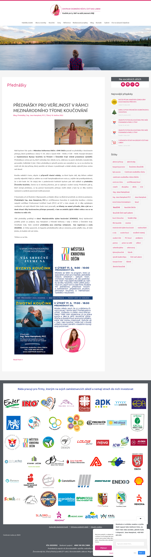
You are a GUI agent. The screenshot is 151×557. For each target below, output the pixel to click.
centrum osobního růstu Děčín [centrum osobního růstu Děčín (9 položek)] (126, 177)
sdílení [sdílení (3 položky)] (138, 243)
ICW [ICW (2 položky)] (141, 187)
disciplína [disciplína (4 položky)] (125, 187)
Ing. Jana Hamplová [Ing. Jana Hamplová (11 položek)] (121, 192)
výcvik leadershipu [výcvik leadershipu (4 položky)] (119, 257)
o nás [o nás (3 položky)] (114, 233)
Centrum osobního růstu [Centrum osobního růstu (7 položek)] (135, 172)
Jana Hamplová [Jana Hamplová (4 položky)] (140, 197)
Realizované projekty (80, 23)
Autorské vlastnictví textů (58, 527)
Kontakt (99, 23)
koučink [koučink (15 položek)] (116, 207)
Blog (92, 23)
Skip (135, 553)
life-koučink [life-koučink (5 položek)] (117, 223)
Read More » (18, 359)
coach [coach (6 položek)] (115, 187)
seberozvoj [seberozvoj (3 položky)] (131, 247)
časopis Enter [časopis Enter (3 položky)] (117, 262)
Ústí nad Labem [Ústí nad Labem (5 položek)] (136, 257)
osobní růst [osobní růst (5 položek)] (117, 238)
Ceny (59, 23)
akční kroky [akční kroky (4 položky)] (131, 162)
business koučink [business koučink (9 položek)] (136, 167)
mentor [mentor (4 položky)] (128, 223)
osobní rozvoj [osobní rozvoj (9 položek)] (139, 232)
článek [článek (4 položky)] (128, 261)
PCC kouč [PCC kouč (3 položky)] (128, 238)
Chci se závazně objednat (120, 23)
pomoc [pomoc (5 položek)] (115, 243)
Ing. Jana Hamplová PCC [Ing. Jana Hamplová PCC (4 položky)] (122, 197)
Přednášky (21, 115)
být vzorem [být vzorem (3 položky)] (117, 172)
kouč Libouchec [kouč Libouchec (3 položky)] (118, 218)
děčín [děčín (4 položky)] (134, 187)
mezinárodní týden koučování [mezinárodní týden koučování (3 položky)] (123, 228)
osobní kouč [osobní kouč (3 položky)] (124, 233)
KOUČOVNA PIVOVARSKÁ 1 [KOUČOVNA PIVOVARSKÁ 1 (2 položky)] (122, 202)
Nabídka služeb (27, 23)
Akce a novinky (40, 23)
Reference (67, 23)
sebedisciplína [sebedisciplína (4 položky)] (118, 247)
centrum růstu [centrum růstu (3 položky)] (118, 182)
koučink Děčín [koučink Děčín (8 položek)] (130, 207)
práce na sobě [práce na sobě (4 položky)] (127, 243)
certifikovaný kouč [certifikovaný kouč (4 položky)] (133, 182)
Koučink (52, 23)
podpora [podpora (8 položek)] (139, 238)
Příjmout (103, 548)
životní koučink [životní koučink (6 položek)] (119, 266)
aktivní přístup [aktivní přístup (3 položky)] (118, 162)
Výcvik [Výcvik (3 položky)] (130, 252)
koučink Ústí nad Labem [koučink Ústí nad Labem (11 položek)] (123, 213)
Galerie (106, 23)
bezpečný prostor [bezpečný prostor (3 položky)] (119, 167)
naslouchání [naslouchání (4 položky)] (142, 227)
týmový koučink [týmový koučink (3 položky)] (118, 252)
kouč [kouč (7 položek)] (137, 202)
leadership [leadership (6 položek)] (132, 218)
